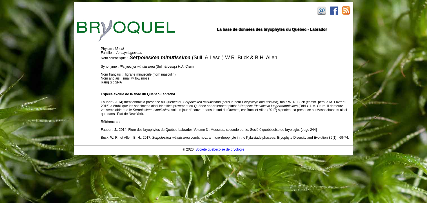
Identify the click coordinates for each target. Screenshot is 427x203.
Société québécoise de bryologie (219, 149)
